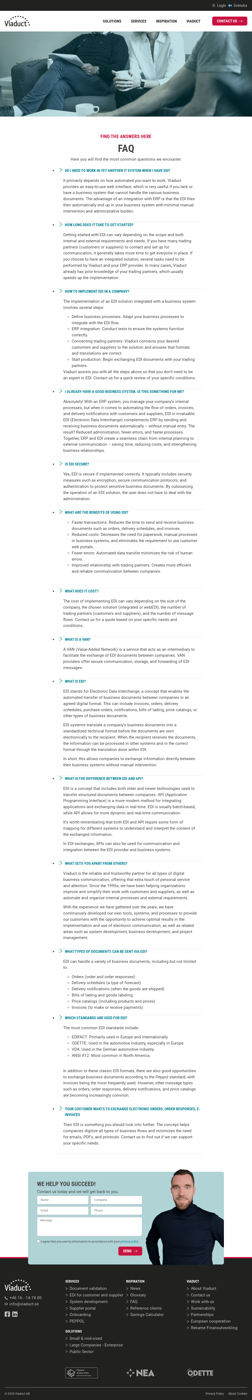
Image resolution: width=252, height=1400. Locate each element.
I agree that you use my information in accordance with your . (90, 1241)
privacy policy (129, 1241)
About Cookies (237, 1393)
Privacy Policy (215, 1393)
